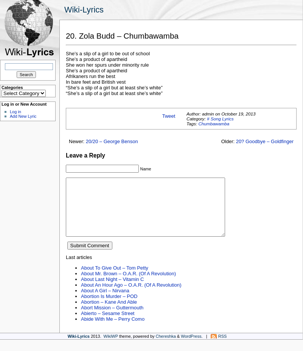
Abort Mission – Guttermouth (112, 319)
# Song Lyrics (220, 118)
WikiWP (111, 347)
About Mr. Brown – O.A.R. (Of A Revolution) (128, 285)
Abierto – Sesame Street (107, 325)
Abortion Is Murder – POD (109, 307)
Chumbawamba (213, 123)
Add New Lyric (23, 116)
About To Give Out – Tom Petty (114, 279)
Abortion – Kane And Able (109, 313)
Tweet (169, 116)
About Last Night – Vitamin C (112, 290)
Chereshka (166, 347)
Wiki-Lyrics (84, 9)
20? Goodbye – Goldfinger (265, 141)
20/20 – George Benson (112, 141)
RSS (222, 347)
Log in (15, 111)
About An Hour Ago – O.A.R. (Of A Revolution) (131, 296)
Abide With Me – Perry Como (113, 330)
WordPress (191, 347)
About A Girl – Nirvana (105, 302)
